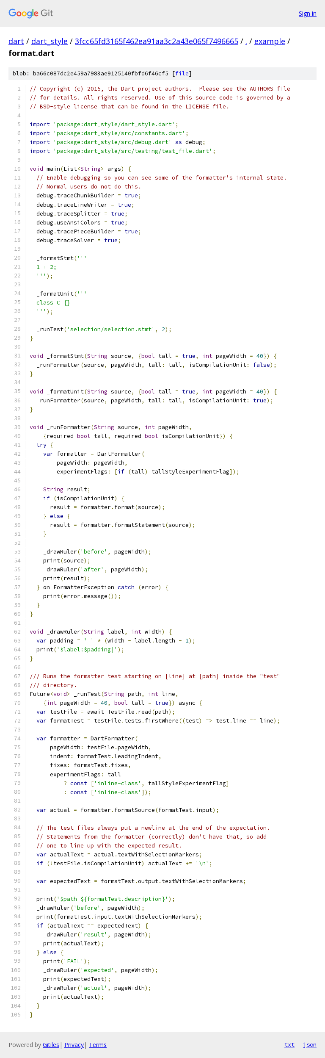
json (310, 1044)
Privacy (74, 1045)
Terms (98, 1045)
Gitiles (51, 1045)
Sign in (308, 13)
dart (16, 41)
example (269, 41)
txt (289, 1044)
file (182, 73)
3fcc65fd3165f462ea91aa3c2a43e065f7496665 (156, 41)
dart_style (49, 41)
